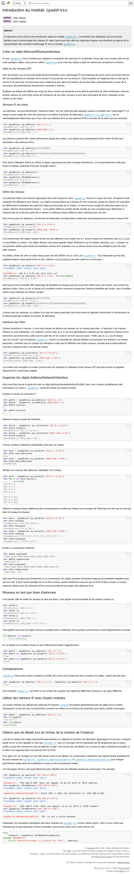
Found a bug (123, 868)
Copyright (90, 848)
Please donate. (123, 862)
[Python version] (19, 3)
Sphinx (122, 871)
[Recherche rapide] (78, 3)
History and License (103, 857)
